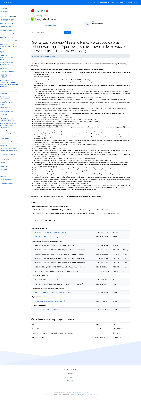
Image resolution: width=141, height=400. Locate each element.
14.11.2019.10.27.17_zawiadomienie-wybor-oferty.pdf (51, 301)
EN (91, 2)
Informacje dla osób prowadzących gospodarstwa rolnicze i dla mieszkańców (10, 132)
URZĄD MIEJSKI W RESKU (9, 20)
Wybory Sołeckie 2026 (8, 23)
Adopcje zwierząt (7, 138)
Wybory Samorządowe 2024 (10, 34)
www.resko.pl (70, 380)
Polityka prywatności (8, 179)
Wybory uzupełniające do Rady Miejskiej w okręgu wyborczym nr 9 (11, 46)
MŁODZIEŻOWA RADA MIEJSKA (8, 103)
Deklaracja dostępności (8, 183)
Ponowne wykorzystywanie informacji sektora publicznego (11, 149)
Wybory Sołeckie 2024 (8, 37)
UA (88, 2)
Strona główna (8, 2)
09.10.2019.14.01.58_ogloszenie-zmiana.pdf (49, 237)
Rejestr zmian (6, 169)
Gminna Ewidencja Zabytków (10, 154)
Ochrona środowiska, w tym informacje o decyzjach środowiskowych (10, 125)
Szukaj (69, 32)
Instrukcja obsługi (7, 173)
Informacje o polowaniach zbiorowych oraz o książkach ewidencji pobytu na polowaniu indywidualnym (11, 83)
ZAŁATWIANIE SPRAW (8, 27)
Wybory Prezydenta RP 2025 (10, 41)
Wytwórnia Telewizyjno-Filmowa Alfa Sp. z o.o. (83, 394)
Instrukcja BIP (115, 2)
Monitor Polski (6, 11)
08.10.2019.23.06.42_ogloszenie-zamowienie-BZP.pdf (52, 232)
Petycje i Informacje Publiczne (10, 142)
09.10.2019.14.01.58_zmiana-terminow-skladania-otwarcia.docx (54, 292)
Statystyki (5, 176)
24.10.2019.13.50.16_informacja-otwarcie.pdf (49, 309)
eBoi (93, 21)
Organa (4, 52)
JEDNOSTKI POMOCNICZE (9, 71)
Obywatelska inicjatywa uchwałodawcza (9, 98)
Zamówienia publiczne (103, 2)
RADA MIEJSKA (6, 68)
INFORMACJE (6, 114)
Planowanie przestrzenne (9, 30)
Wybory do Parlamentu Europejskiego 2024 (9, 63)
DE (94, 2)
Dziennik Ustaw (6, 8)
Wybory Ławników (7, 90)
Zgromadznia (6, 93)
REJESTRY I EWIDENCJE (8, 111)
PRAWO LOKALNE (7, 107)
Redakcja (4, 162)
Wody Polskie (6, 145)
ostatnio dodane (52, 25)
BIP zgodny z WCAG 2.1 (81, 393)
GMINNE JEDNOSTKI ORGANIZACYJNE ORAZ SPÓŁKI (9, 57)
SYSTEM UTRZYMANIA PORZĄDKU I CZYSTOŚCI (9, 119)
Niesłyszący (123, 2)
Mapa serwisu (6, 166)
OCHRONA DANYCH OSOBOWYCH (8, 76)
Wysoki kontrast (132, 2)
